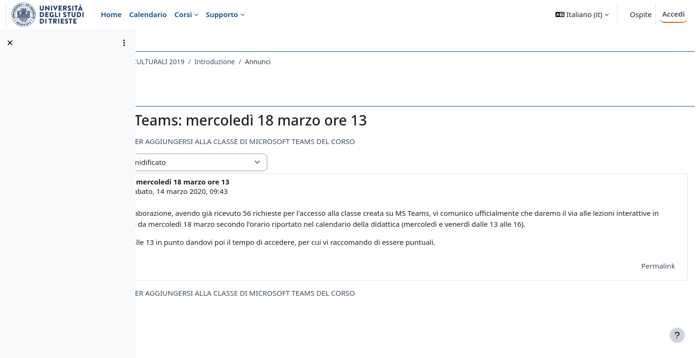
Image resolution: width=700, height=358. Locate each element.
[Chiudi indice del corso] (10, 42)
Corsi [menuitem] (183, 14)
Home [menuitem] (111, 14)
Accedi (673, 14)
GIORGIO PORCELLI (224, 191)
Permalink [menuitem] (637, 276)
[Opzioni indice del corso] (124, 42)
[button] (581, 14)
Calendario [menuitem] (148, 14)
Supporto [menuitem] (222, 14)
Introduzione (348, 61)
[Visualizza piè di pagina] (677, 335)
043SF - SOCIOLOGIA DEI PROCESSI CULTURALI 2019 (236, 61)
